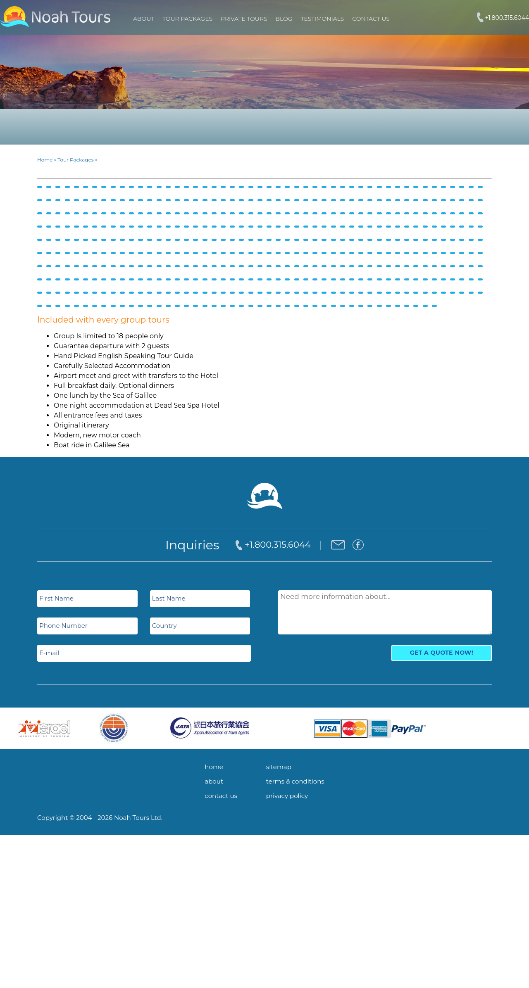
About (143, 18)
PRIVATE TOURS (244, 18)
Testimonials (322, 18)
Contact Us (370, 18)
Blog (284, 18)
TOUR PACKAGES (187, 18)
